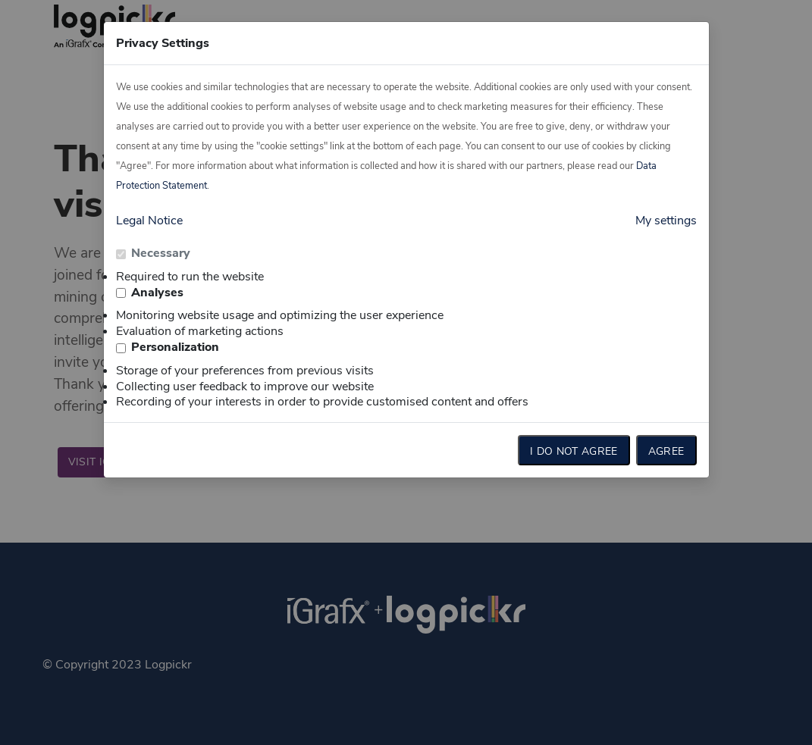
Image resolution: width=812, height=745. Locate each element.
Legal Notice (149, 220)
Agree (666, 451)
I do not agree (574, 451)
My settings (666, 220)
